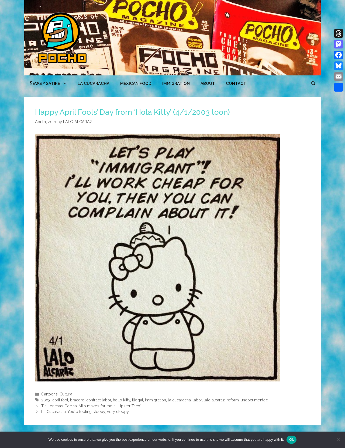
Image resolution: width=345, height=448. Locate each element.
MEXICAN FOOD (135, 83)
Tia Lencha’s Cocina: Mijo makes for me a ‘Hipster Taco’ (91, 406)
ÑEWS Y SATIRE (51, 83)
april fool (60, 400)
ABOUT (208, 83)
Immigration (176, 83)
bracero (77, 400)
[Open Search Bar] (313, 83)
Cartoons (49, 394)
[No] (338, 439)
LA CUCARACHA (93, 83)
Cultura (66, 394)
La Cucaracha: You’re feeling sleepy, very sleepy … (86, 411)
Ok (291, 439)
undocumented (254, 400)
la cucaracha (179, 400)
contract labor (98, 400)
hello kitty (121, 400)
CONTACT (236, 83)
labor (197, 400)
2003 (45, 400)
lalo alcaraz (214, 400)
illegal (137, 400)
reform (233, 400)
